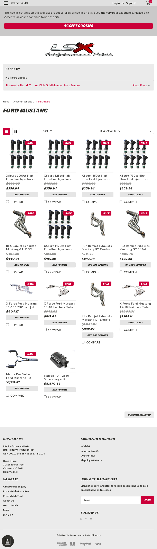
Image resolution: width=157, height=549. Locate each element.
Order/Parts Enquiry (14, 486)
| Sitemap (96, 535)
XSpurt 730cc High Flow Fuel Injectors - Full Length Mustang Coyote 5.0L (134, 177)
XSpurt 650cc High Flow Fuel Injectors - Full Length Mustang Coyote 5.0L (96, 177)
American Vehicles (22, 101)
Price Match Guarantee (16, 491)
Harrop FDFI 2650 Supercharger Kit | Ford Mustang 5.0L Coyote (57, 377)
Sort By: (47, 130)
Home (6, 101)
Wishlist (85, 446)
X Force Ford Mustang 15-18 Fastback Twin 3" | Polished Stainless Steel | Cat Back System (59, 305)
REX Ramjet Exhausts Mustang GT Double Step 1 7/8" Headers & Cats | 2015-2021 (97, 318)
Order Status (88, 455)
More (6, 510)
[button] (78, 85)
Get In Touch (10, 505)
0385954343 (19, 3)
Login (116, 3)
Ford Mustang (43, 101)
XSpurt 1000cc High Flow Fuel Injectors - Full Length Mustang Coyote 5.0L (20, 177)
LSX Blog (8, 514)
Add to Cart (22, 194)
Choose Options (97, 264)
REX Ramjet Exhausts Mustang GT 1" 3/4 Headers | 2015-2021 (21, 247)
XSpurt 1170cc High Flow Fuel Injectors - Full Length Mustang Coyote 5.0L (58, 247)
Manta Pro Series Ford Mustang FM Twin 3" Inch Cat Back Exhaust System (21, 376)
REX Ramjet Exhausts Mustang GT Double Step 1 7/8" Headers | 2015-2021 (97, 247)
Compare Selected (139, 414)
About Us (8, 500)
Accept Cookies (78, 25)
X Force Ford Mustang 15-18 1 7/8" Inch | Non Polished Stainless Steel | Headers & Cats (21, 305)
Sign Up (131, 3)
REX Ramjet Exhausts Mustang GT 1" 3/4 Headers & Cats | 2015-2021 (135, 247)
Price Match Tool (12, 495)
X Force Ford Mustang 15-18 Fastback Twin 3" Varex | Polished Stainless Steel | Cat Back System (135, 305)
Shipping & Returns (91, 460)
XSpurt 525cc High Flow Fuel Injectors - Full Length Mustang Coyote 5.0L (58, 177)
